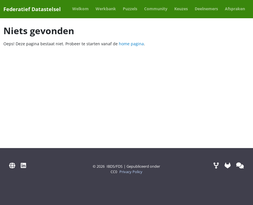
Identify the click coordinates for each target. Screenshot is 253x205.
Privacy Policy (130, 171)
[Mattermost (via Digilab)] (240, 165)
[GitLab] (228, 165)
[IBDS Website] (12, 165)
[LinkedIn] (23, 165)
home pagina (131, 43)
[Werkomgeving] (216, 165)
